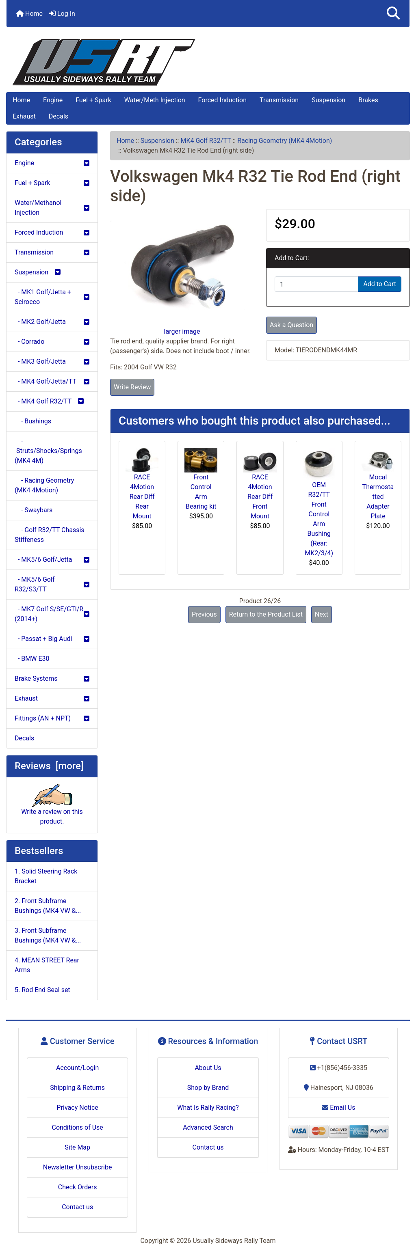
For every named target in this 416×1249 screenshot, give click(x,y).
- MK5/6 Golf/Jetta (52, 559)
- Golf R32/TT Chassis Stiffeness (49, 535)
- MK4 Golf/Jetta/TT (52, 381)
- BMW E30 (32, 658)
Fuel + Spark (93, 100)
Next (321, 614)
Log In (62, 13)
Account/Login (77, 1068)
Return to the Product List (266, 614)
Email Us (338, 1107)
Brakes (368, 100)
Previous (204, 614)
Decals (58, 116)
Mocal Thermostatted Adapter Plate (378, 496)
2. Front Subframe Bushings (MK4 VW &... (48, 906)
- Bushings (33, 421)
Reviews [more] (49, 766)
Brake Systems (52, 678)
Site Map (77, 1147)
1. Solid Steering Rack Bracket (46, 876)
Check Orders (77, 1187)
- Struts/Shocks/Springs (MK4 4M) (48, 450)
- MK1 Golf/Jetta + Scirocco (52, 297)
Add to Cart (379, 284)
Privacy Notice (77, 1107)
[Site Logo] (208, 62)
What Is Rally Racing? (208, 1107)
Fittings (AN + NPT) (52, 718)
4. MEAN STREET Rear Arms (47, 965)
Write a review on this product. (52, 808)
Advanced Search (208, 1127)
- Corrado (52, 341)
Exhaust (24, 116)
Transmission (279, 100)
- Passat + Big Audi (52, 639)
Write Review (132, 387)
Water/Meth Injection (154, 100)
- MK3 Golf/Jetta (52, 361)
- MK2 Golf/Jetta (52, 322)
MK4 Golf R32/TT (205, 141)
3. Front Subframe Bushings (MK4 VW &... (48, 935)
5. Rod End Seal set (42, 990)
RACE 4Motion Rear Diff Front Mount (260, 496)
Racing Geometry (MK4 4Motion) (284, 141)
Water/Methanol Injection (52, 207)
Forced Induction (222, 100)
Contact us (77, 1207)
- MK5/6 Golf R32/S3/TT (52, 584)
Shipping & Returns (77, 1088)
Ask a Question (291, 325)
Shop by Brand (208, 1088)
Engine (53, 100)
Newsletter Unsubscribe (77, 1167)
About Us (208, 1068)
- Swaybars (33, 510)
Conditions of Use (77, 1127)
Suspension (328, 100)
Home (29, 13)
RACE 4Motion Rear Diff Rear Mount (142, 496)
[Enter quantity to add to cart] (316, 284)
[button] (393, 13)
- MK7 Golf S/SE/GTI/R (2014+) (52, 614)
